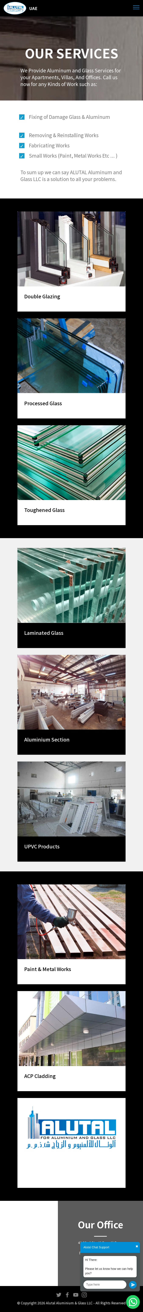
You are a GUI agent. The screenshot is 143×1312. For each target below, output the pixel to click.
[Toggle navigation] (136, 7)
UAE (33, 8)
